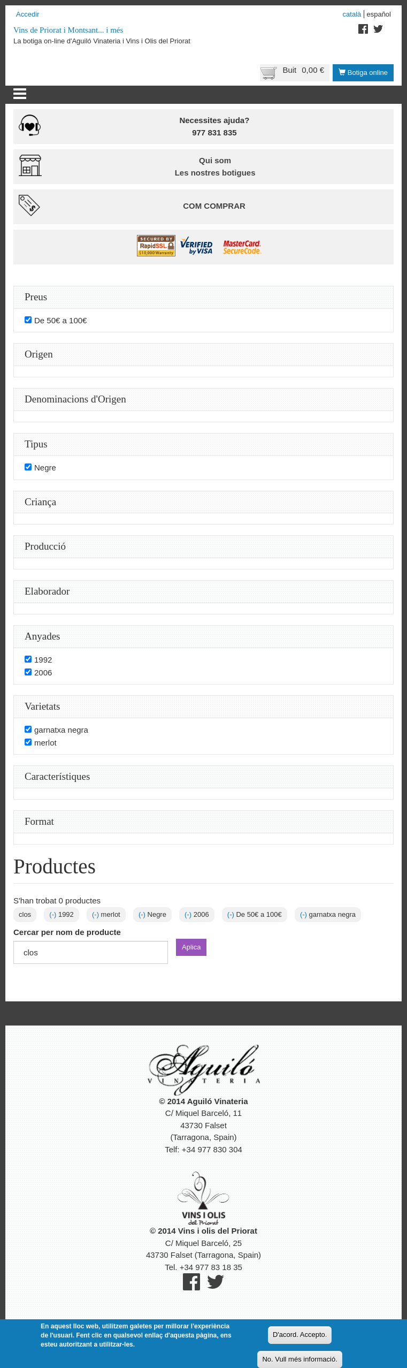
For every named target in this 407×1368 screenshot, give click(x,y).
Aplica (191, 947)
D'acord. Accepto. (300, 1335)
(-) (53, 914)
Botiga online (363, 73)
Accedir (27, 14)
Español (378, 14)
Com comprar (214, 205)
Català (352, 14)
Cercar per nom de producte (67, 932)
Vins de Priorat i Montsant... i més (68, 30)
